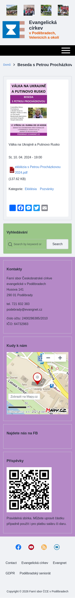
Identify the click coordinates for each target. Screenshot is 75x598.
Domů (7, 64)
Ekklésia (31, 189)
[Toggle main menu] (37, 50)
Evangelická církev (43, 25)
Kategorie (15, 189)
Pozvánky (47, 189)
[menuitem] (11, 563)
